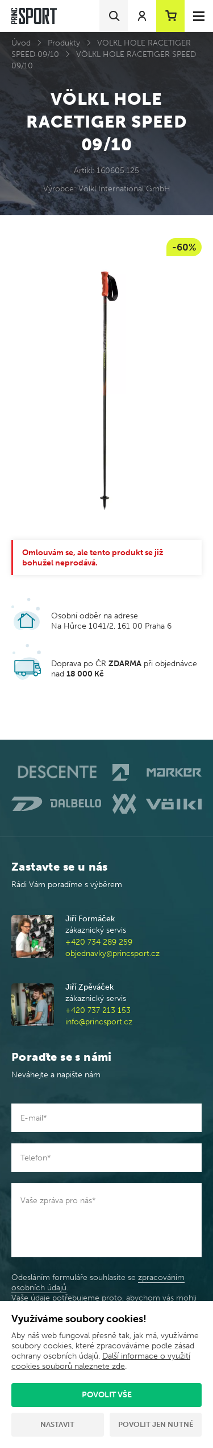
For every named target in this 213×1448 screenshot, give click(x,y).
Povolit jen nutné (155, 1424)
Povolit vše (107, 1395)
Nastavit (57, 1424)
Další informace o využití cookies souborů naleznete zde (100, 1361)
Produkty (64, 43)
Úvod (21, 43)
